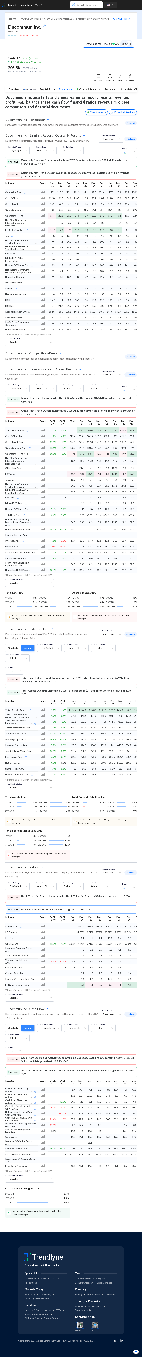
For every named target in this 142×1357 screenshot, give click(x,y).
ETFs (58, 1310)
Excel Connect (104, 1282)
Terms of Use (93, 1294)
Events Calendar (52, 1318)
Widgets (100, 1278)
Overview (13, 89)
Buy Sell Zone (47, 89)
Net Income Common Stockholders (16, 242)
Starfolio (79, 1306)
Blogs (43, 1278)
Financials (64, 89)
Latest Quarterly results (37, 1298)
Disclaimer (110, 1294)
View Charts (96, 112)
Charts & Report (87, 89)
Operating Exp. (13, 209)
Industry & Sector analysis (38, 1310)
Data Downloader (84, 1282)
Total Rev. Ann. (13, 430)
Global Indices (32, 1318)
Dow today (45, 1294)
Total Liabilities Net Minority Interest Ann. (17, 716)
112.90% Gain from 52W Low (26, 62)
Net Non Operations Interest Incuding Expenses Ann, (16, 461)
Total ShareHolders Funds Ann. (16, 722)
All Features (31, 1282)
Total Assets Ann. (14, 710)
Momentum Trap (26, 35)
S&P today (30, 1294)
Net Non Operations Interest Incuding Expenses (16, 223)
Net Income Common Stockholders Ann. (16, 485)
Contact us (30, 1278)
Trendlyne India (83, 1310)
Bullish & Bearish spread (37, 1314)
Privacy (78, 1294)
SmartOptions (95, 1306)
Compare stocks (83, 1278)
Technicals (110, 89)
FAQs (54, 1278)
